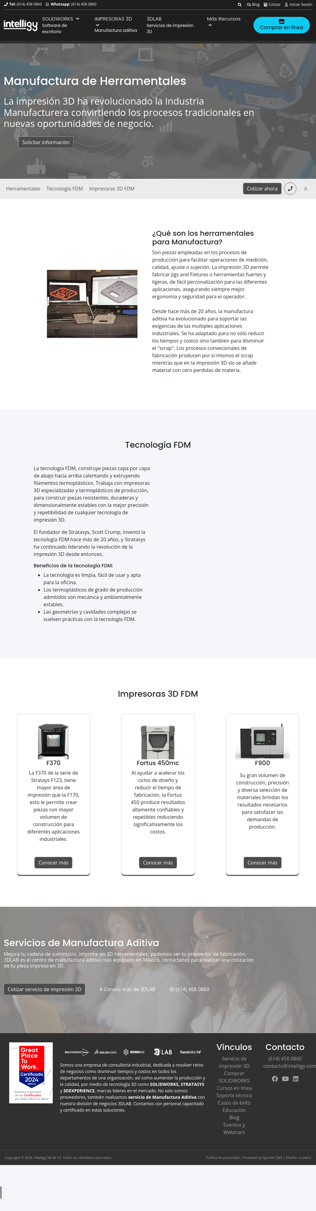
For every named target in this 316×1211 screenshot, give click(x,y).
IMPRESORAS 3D (113, 21)
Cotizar (272, 4)
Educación (234, 1110)
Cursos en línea (234, 1088)
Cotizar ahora (262, 188)
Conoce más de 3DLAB (127, 989)
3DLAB (154, 18)
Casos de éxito (234, 1102)
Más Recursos (224, 21)
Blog (253, 4)
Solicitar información (46, 142)
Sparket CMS (273, 1157)
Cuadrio (305, 1157)
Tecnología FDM (65, 188)
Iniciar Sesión (298, 4)
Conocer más (53, 862)
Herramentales (23, 188)
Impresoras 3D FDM (112, 188)
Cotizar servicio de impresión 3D (44, 989)
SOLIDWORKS (61, 18)
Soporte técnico (234, 1095)
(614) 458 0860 (29, 4)
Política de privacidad (223, 1157)
